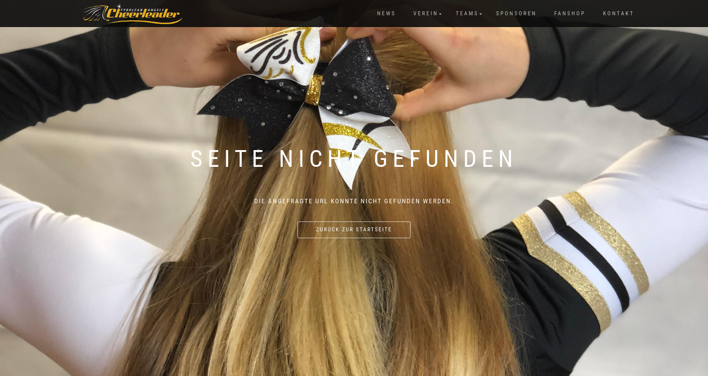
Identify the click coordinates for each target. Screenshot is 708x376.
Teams (467, 13)
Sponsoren (516, 13)
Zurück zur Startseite (354, 229)
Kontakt (618, 13)
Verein (426, 13)
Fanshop (570, 13)
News (386, 13)
